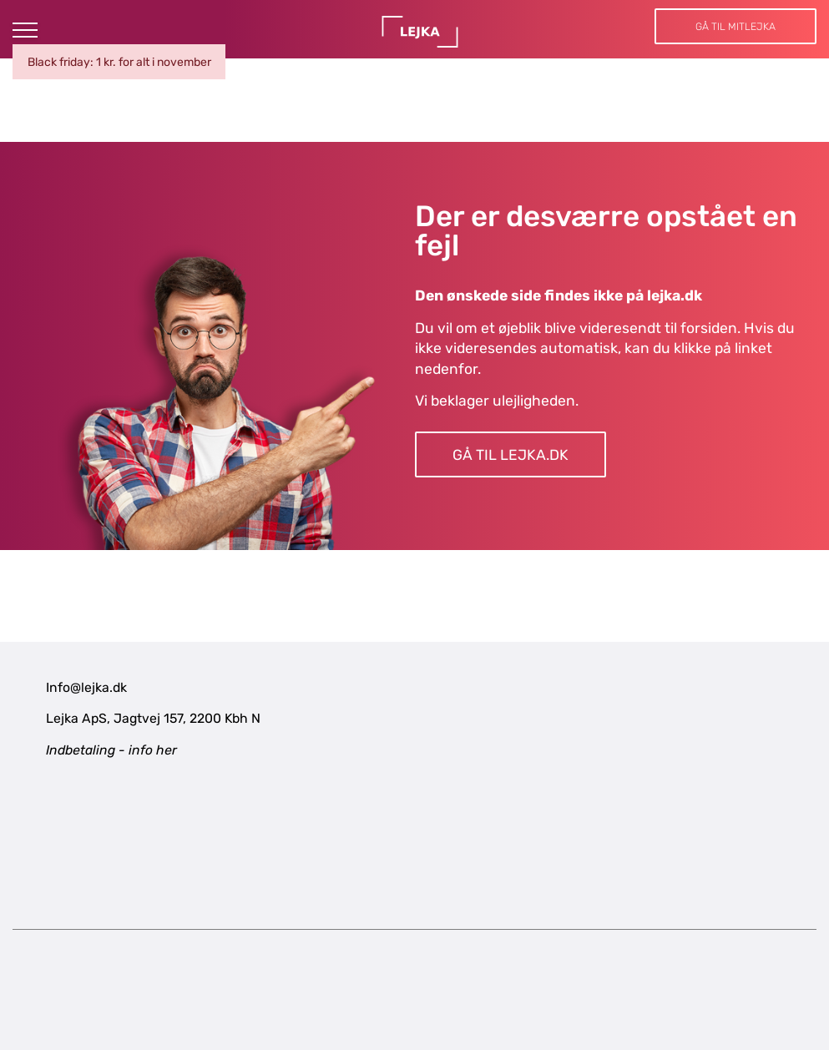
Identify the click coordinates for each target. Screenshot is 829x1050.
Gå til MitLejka (735, 27)
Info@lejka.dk (86, 687)
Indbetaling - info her (111, 750)
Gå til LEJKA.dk (510, 455)
